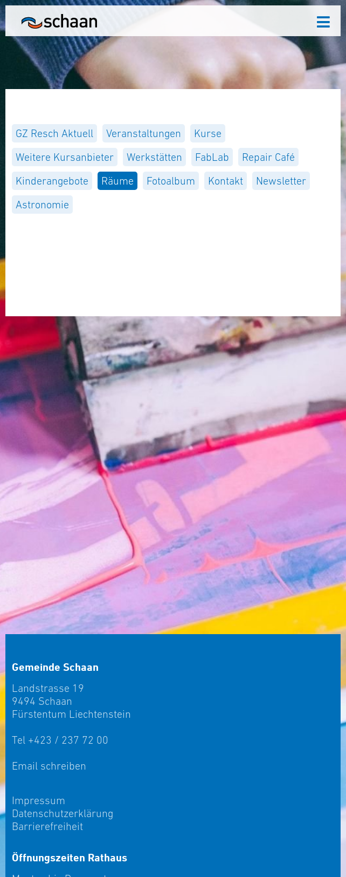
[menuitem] (54, 133)
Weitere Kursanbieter (65, 157)
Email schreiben (49, 766)
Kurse (208, 133)
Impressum (38, 800)
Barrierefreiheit (47, 826)
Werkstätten (154, 157)
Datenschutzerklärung (62, 813)
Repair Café (268, 157)
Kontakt (225, 181)
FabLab (212, 157)
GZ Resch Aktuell (54, 133)
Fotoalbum (171, 181)
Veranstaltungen (143, 133)
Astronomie (42, 204)
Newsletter (281, 181)
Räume (117, 181)
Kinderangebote (52, 181)
